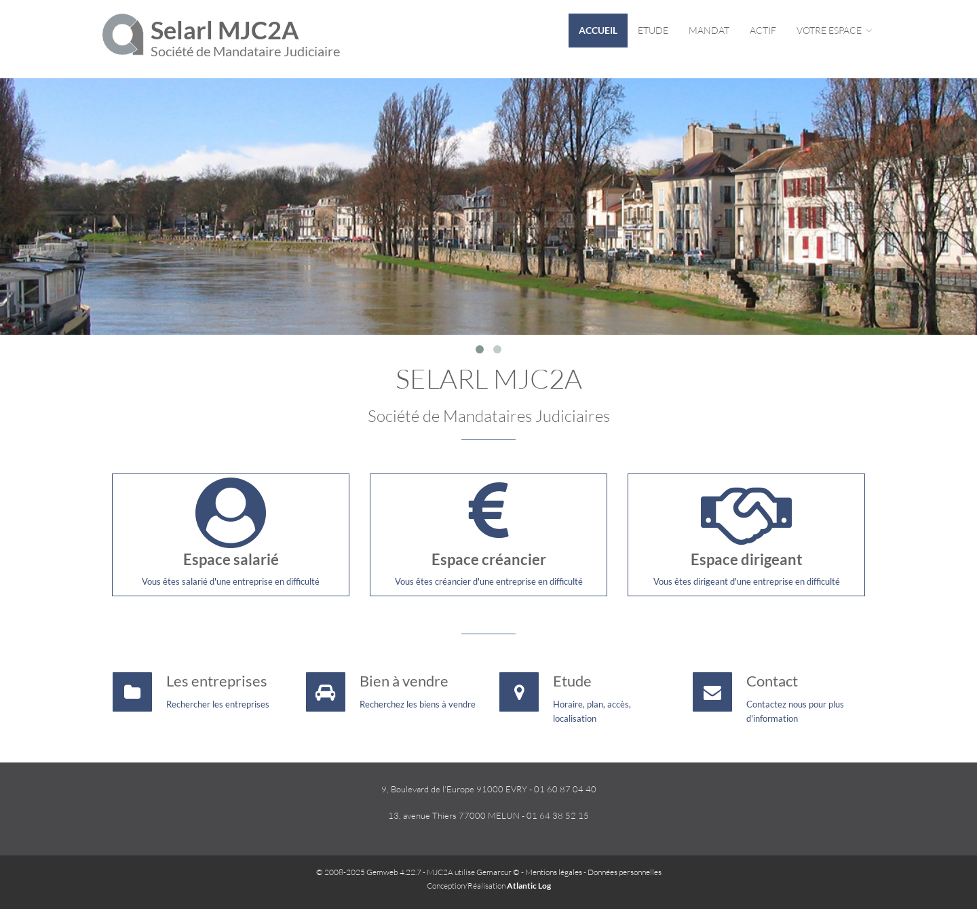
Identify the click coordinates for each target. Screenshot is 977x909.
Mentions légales (553, 872)
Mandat (709, 30)
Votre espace (834, 30)
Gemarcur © (498, 872)
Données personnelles (625, 872)
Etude (653, 30)
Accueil (598, 30)
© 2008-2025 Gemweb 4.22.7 (368, 872)
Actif (763, 30)
